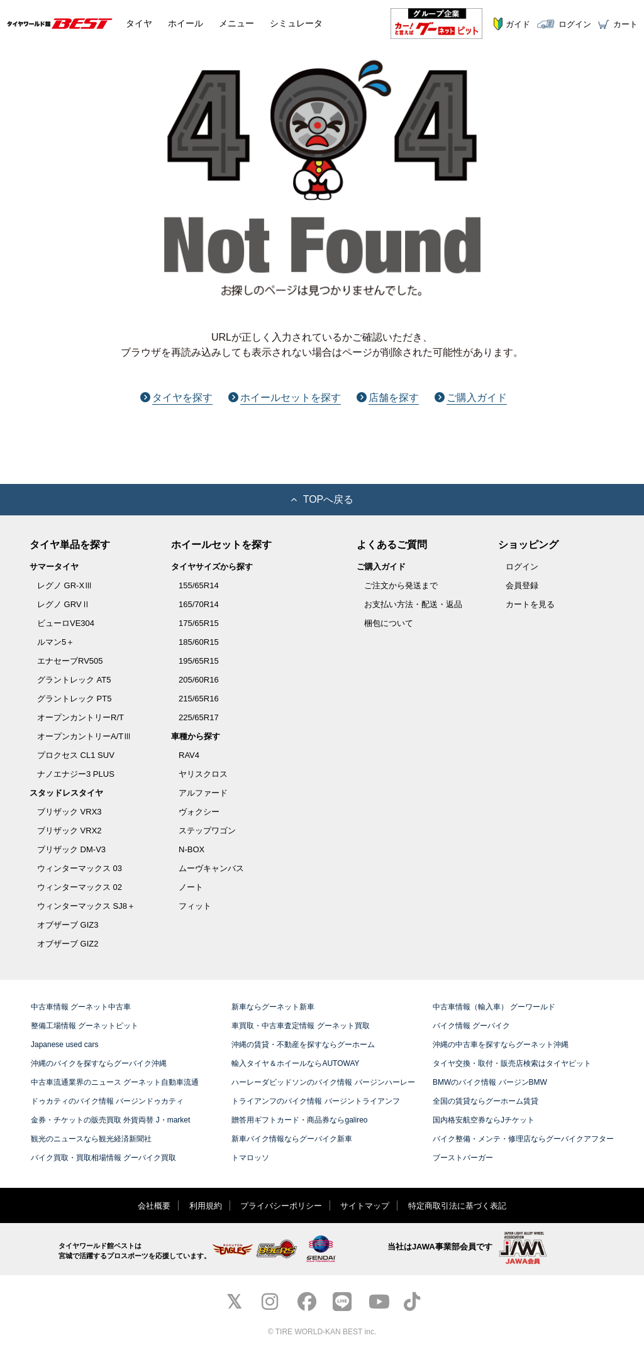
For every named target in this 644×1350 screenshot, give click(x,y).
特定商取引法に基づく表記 (457, 1205)
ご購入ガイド (471, 397)
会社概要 (154, 1205)
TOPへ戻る (322, 499)
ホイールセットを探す (284, 397)
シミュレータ (296, 23)
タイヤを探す (176, 397)
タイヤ (139, 23)
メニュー (236, 23)
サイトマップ (364, 1205)
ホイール (185, 23)
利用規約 (205, 1205)
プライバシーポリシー (281, 1205)
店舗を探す (388, 397)
